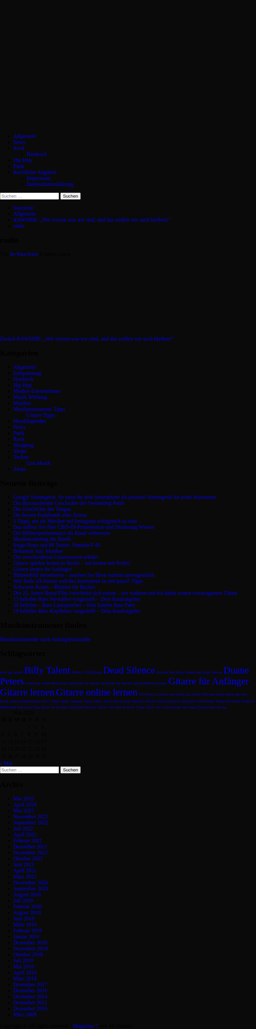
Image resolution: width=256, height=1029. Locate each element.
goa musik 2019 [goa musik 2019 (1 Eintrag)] (197, 694)
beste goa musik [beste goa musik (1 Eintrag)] (11, 672)
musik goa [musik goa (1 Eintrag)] (188, 701)
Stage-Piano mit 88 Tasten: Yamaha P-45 (57, 545)
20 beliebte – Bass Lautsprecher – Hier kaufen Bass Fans (74, 605)
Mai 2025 (23, 798)
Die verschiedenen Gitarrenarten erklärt (55, 557)
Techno (21, 457)
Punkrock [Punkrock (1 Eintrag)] (248, 701)
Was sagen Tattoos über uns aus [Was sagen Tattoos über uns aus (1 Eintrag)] (204, 707)
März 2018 (25, 978)
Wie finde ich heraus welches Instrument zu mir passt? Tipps (78, 581)
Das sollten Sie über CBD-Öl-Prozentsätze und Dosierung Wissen (83, 527)
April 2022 (25, 834)
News (19, 142)
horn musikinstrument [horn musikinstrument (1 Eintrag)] (25, 701)
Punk (18, 166)
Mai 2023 (23, 810)
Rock (19, 148)
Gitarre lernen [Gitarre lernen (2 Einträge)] (27, 692)
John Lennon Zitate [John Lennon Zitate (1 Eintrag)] (117, 701)
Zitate (19, 469)
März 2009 (25, 1014)
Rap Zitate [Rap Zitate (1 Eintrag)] (41, 707)
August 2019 (27, 912)
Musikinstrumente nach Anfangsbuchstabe (45, 639)
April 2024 (25, 804)
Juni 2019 (23, 918)
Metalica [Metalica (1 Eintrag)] (138, 701)
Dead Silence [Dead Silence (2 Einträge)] (129, 670)
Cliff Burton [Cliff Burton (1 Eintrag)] (93, 672)
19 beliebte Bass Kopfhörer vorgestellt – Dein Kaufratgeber (77, 611)
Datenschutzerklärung (50, 184)
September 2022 (30, 822)
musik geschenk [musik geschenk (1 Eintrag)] (168, 701)
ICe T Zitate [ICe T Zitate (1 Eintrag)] (51, 701)
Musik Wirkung (30, 397)
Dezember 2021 (30, 846)
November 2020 (30, 882)
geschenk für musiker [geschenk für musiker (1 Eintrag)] (117, 683)
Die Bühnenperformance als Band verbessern (61, 533)
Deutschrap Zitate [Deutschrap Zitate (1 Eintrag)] (197, 672)
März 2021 (25, 876)
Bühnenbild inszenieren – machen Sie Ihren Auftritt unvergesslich (83, 575)
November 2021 (30, 852)
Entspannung (27, 373)
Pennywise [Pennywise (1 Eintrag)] (223, 701)
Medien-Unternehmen (36, 391)
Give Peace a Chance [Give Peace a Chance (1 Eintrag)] (154, 694)
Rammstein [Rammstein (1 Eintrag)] (8, 707)
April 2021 (25, 870)
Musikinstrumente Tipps (39, 409)
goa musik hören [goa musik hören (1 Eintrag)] (222, 694)
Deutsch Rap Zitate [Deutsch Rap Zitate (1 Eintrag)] (170, 672)
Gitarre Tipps (41, 415)
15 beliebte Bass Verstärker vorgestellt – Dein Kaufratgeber (76, 599)
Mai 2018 (23, 966)
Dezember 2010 (30, 1008)
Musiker (22, 403)
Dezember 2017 (30, 984)
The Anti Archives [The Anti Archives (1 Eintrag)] (122, 707)
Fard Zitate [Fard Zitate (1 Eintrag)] (33, 683)
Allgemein (24, 136)
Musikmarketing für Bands (42, 539)
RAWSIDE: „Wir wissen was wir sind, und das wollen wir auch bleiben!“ (87, 339)
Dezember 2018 (30, 942)
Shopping (23, 445)
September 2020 (30, 888)
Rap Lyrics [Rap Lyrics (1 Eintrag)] (25, 707)
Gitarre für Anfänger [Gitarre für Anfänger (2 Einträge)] (208, 681)
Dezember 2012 (30, 1002)
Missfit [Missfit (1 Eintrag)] (151, 701)
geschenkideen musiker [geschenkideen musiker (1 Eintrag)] (150, 683)
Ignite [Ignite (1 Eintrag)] (65, 701)
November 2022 (30, 816)
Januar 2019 (26, 936)
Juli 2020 (23, 900)
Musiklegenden (29, 421)
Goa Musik (39, 463)
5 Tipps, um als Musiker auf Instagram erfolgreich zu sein (75, 521)
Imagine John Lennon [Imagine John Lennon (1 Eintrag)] (86, 701)
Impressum (38, 178)
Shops (19, 451)
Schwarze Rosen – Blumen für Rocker (54, 587)
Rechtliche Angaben (34, 172)
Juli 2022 (23, 828)
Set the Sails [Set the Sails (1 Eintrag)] (59, 707)
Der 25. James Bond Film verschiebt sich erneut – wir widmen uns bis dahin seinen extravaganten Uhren (125, 593)
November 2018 (30, 948)
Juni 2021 (23, 864)
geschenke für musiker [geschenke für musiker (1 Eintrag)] (84, 683)
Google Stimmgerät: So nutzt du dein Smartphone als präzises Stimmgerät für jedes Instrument (114, 497)
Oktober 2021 (28, 858)
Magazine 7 (85, 1026)
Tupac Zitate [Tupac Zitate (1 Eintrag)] (145, 707)
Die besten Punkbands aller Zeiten (50, 515)
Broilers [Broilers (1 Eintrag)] (77, 672)
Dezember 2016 (30, 990)
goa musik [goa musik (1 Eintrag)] (177, 694)
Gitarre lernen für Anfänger (42, 569)
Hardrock (37, 154)
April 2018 (25, 972)
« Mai (6, 763)
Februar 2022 (27, 840)
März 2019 (25, 924)
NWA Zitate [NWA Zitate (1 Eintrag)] (205, 701)
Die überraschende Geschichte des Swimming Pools (69, 503)
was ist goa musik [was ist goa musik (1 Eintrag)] (168, 707)
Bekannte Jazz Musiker (38, 551)
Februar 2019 (27, 930)
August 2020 (27, 894)
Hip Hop (22, 160)
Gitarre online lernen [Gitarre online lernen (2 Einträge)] (96, 692)
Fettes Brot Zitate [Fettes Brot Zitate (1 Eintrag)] (54, 683)
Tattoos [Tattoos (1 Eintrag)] (102, 707)
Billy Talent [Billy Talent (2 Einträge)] (47, 670)
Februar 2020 (27, 906)
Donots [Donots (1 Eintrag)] (217, 672)
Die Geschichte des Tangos (42, 509)
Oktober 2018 (28, 954)
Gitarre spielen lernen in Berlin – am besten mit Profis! (72, 563)
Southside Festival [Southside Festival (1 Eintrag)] (82, 707)
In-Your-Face (25, 254)
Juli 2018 (23, 960)
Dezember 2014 (30, 996)
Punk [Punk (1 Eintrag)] (236, 701)
